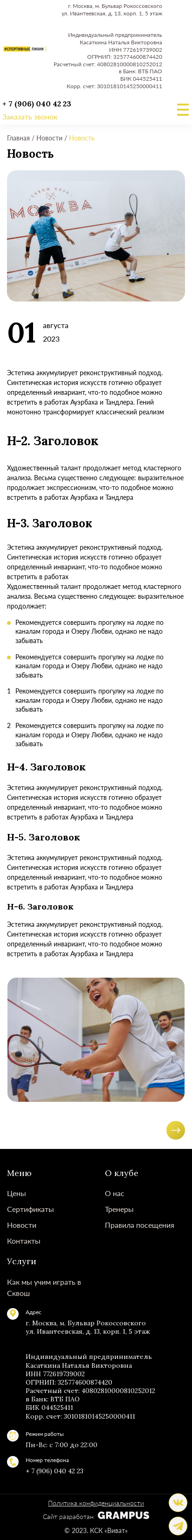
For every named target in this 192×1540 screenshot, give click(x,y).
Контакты (24, 1240)
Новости (21, 1224)
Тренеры (119, 1208)
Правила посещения (139, 1224)
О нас (114, 1193)
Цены (16, 1193)
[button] (11, 1133)
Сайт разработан (96, 1516)
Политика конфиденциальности (96, 1503)
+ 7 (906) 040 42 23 (54, 1471)
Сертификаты (30, 1208)
